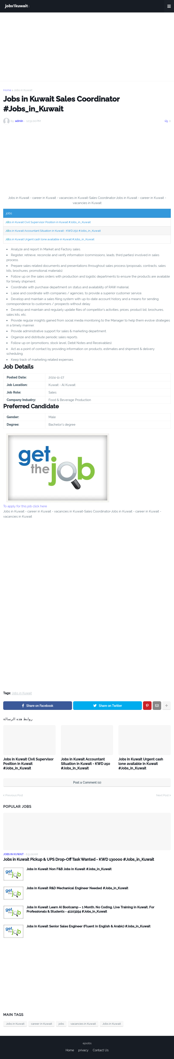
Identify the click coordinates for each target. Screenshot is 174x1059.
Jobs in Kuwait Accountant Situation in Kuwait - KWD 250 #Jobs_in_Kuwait (53, 230)
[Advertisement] (87, 47)
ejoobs (87, 1043)
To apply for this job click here (25, 506)
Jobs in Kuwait (23, 90)
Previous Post (14, 795)
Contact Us (101, 1050)
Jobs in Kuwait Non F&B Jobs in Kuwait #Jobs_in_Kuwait (69, 869)
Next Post (162, 795)
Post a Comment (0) (87, 782)
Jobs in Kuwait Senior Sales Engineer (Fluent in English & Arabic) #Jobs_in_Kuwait (88, 926)
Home (7, 90)
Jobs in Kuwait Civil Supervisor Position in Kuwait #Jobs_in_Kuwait (48, 222)
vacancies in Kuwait (83, 1023)
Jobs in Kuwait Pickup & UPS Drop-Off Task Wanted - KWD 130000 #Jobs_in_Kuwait (78, 859)
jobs (61, 1023)
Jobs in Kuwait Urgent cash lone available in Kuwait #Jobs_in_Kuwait (49, 239)
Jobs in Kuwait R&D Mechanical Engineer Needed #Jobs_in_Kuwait (77, 888)
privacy (83, 1050)
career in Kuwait (41, 1023)
